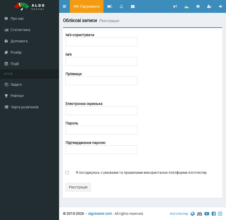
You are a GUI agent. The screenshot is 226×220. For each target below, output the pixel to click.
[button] (64, 6)
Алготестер (179, 214)
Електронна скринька (83, 104)
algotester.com (100, 214)
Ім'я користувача (79, 35)
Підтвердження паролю (85, 143)
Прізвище (73, 74)
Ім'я (68, 54)
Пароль (71, 123)
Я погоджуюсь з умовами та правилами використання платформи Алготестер (141, 172)
